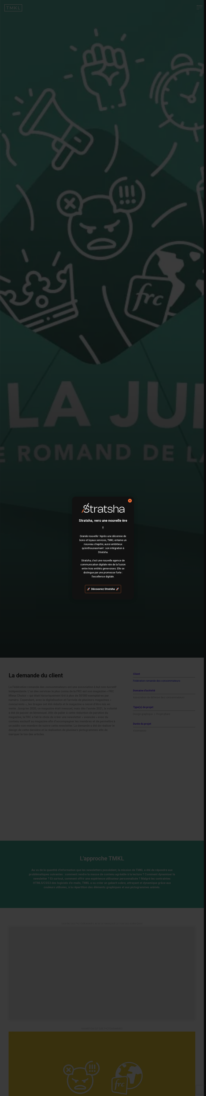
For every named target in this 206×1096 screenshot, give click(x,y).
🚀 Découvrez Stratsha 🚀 (103, 588)
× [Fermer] (130, 501)
